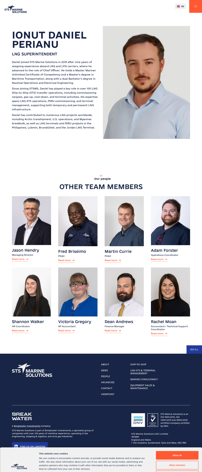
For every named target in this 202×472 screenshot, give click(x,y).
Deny (177, 452)
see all (194, 349)
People (105, 376)
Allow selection (177, 442)
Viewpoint (107, 394)
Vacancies (107, 382)
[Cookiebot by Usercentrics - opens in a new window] (19, 466)
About (105, 364)
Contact (106, 388)
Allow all (177, 433)
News (104, 370)
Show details (156, 466)
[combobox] (180, 6)
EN (180, 6)
